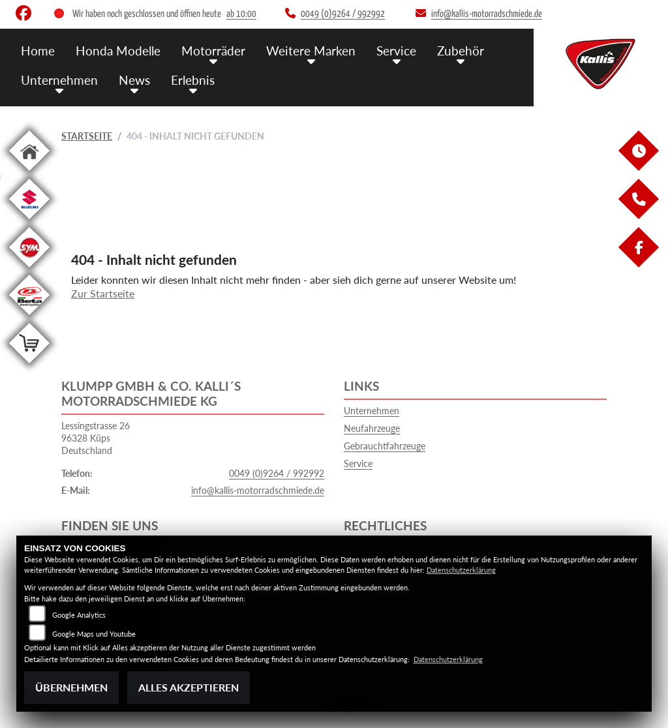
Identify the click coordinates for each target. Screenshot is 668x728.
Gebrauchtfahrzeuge (384, 445)
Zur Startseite (102, 293)
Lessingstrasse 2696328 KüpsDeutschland (95, 437)
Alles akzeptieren (188, 687)
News (134, 79)
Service (396, 50)
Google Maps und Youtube (94, 633)
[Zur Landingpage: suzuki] (29, 221)
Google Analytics (79, 615)
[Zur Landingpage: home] (29, 173)
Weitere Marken (311, 50)
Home (38, 50)
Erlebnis (193, 79)
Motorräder (213, 50)
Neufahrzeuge (372, 428)
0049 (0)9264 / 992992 (276, 473)
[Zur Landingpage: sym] (29, 270)
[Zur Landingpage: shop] (29, 365)
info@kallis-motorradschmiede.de (257, 490)
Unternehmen (59, 79)
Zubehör (460, 50)
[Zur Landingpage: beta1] (29, 317)
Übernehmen (71, 687)
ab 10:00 (241, 14)
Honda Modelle (118, 50)
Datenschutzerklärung (461, 570)
